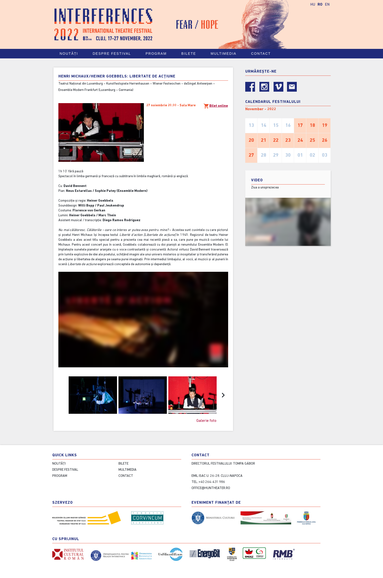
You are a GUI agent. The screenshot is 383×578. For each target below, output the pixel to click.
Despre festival (114, 54)
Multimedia (226, 54)
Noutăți (69, 53)
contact (263, 54)
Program (158, 54)
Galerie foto (206, 421)
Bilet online (215, 106)
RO (320, 5)
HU (312, 5)
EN (327, 5)
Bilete (190, 54)
